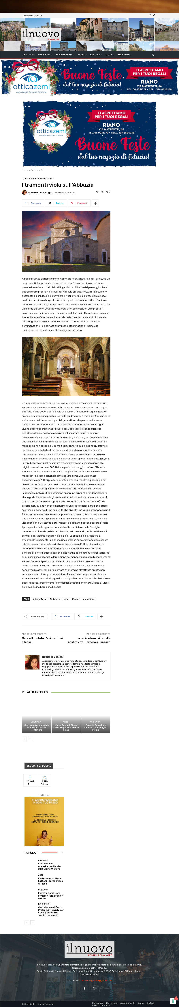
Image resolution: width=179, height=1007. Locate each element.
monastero (88, 599)
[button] (152, 55)
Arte (43, 170)
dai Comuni (44, 904)
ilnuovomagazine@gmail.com (96, 979)
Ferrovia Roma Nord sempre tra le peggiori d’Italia (95, 727)
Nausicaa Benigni (41, 192)
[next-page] (30, 739)
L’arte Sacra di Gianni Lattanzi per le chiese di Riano (66, 727)
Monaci (76, 599)
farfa (66, 599)
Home (25, 170)
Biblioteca (55, 599)
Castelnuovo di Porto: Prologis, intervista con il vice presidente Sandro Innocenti (51, 911)
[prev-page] (24, 739)
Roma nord (46, 178)
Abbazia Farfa (39, 599)
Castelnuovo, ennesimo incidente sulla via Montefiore (36, 727)
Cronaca (36, 722)
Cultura (34, 170)
